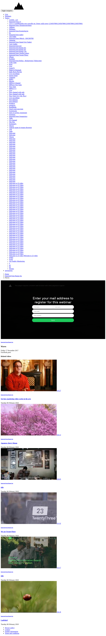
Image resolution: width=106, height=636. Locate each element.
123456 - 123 (13, 20)
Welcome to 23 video (16, 183)
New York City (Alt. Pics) (17, 96)
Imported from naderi (16, 35)
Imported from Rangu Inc (17, 48)
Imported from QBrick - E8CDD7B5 (21, 38)
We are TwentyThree (8, 532)
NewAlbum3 (13, 101)
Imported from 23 (15, 22)
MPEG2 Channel (14, 83)
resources (12, 105)
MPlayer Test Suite (15, 85)
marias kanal (13, 75)
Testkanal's (12, 124)
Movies (11, 81)
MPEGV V (12, 88)
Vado (11, 131)
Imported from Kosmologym (18, 31)
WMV (11, 257)
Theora (11, 126)
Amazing (12, 40)
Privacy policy (10, 628)
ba (10, 33)
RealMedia (12, 107)
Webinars (8, 16)
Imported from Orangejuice (18, 116)
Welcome (12, 133)
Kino (10, 64)
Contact (7, 630)
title (2, 487)
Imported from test (15, 46)
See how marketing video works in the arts (16, 399)
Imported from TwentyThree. (18, 55)
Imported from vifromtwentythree (20, 25)
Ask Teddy (12, 36)
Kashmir (12, 59)
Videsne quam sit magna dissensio (20, 127)
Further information (11, 631)
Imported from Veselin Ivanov (19, 53)
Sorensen (12, 114)
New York (12, 87)
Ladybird (4, 620)
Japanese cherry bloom (9, 443)
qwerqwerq (8, 270)
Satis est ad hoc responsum (18, 113)
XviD (11, 259)
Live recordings (14, 74)
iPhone (11, 57)
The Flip (12, 122)
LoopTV (12, 68)
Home (7, 274)
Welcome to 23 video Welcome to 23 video (23, 256)
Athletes (12, 27)
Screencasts (13, 111)
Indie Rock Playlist (15, 72)
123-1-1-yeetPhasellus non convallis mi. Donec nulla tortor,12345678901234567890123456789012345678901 (46, 23)
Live (6, 14)
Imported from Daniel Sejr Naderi (20, 42)
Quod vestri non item (16, 109)
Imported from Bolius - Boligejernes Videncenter (25, 61)
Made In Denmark (15, 70)
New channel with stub (16, 92)
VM (10, 129)
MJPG (11, 79)
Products (12, 103)
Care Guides (13, 44)
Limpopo (12, 77)
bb (10, 267)
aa (10, 265)
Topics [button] (7, 18)
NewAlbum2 (13, 100)
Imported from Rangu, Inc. (18, 51)
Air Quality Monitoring (17, 261)
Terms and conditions (12, 633)
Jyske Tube (13, 62)
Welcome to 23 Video (16, 185)
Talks (11, 118)
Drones (11, 269)
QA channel (13, 120)
